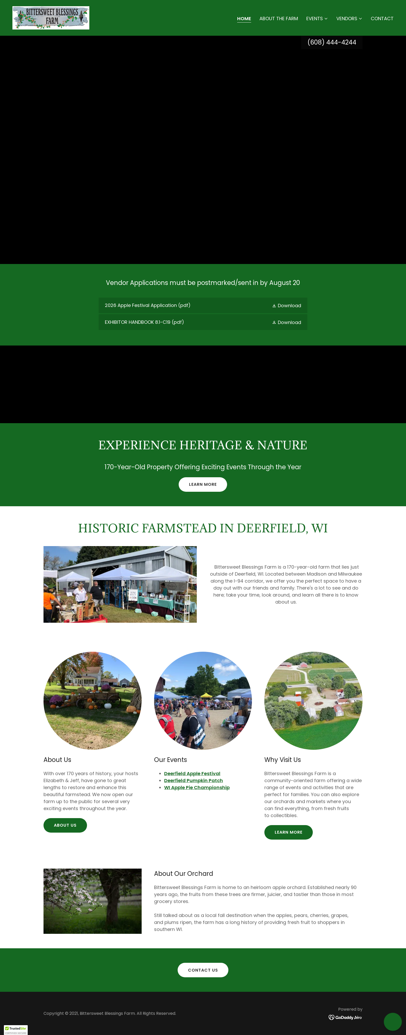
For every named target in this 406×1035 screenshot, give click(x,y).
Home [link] (244, 19)
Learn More (203, 484)
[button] (317, 19)
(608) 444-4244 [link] (331, 42)
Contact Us (203, 970)
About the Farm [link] (278, 18)
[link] (50, 17)
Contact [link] (382, 18)
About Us (65, 825)
